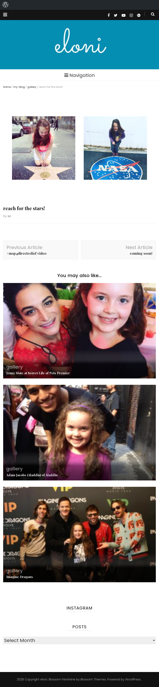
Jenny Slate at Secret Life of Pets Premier (38, 373)
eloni (43, 679)
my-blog (19, 87)
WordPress (133, 679)
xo (9, 216)
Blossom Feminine (62, 679)
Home (7, 87)
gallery (31, 87)
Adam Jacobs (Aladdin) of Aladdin (32, 475)
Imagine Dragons (19, 577)
